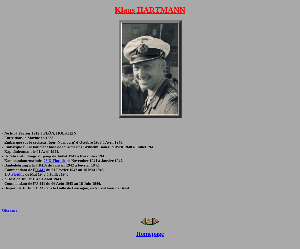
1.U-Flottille (14, 174)
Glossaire (9, 210)
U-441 (40, 170)
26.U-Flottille (54, 160)
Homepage (150, 233)
